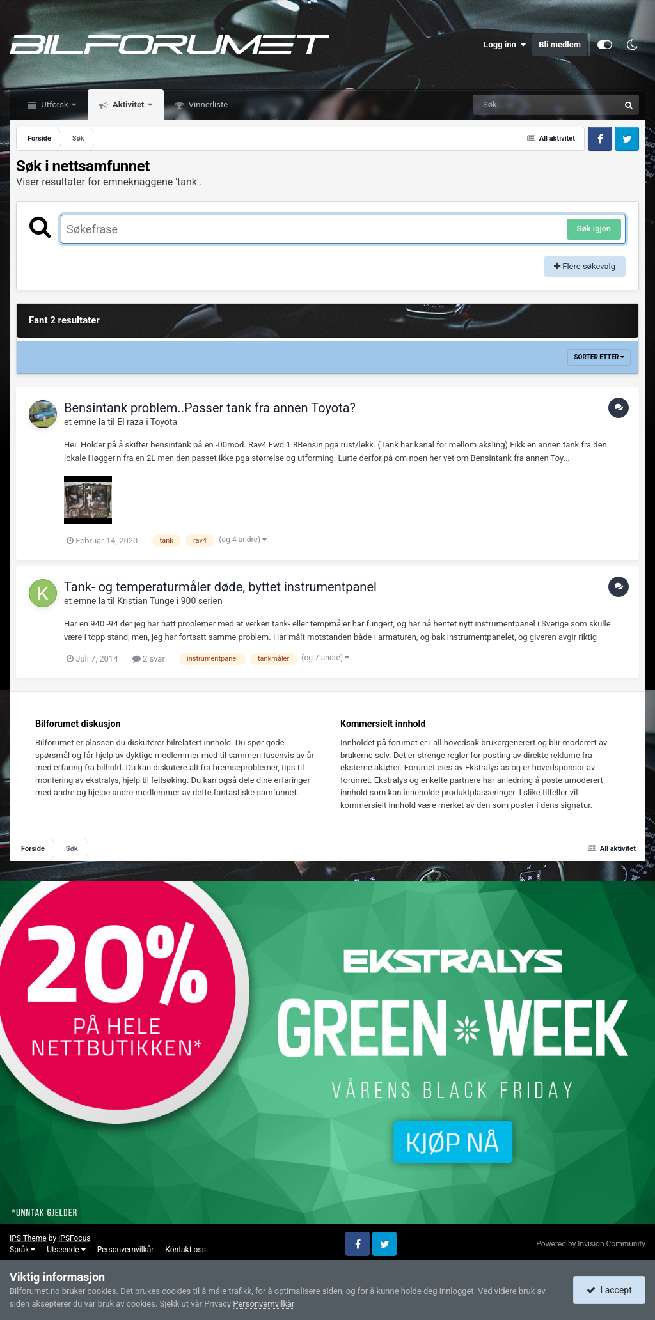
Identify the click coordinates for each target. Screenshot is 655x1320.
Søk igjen (594, 228)
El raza (130, 422)
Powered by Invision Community (590, 1243)
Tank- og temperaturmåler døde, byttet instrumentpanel (220, 586)
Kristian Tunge (145, 601)
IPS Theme (28, 1238)
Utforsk (54, 104)
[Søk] (515, 105)
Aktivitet (128, 104)
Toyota (163, 422)
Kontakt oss (185, 1249)
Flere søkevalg (584, 266)
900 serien (202, 601)
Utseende (66, 1249)
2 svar (148, 659)
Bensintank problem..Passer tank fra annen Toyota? (210, 407)
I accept (609, 1290)
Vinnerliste (207, 104)
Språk (22, 1249)
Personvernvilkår (125, 1249)
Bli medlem (560, 44)
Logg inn (505, 44)
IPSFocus (74, 1238)
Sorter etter (599, 357)
